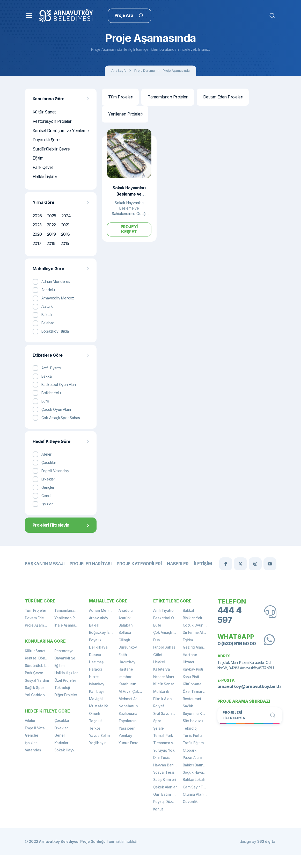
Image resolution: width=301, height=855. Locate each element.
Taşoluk (96, 721)
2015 (65, 243)
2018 (65, 234)
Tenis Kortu (192, 735)
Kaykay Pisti (193, 669)
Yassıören (127, 728)
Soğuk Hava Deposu (197, 772)
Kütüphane (192, 684)
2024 (66, 215)
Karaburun (127, 684)
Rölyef (158, 706)
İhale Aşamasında (69, 625)
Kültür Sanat (44, 111)
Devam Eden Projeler (223, 96)
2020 (37, 234)
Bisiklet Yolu (193, 618)
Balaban (126, 625)
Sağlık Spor (34, 687)
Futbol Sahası (165, 647)
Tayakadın (128, 721)
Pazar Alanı (192, 757)
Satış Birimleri (164, 779)
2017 (37, 243)
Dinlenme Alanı (195, 632)
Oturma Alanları (196, 794)
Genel (59, 735)
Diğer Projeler (65, 695)
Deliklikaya (98, 647)
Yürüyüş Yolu (164, 750)
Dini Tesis (161, 757)
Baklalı (94, 625)
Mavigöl (96, 698)
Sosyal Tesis (164, 772)
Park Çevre (43, 167)
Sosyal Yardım (37, 680)
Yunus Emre (128, 743)
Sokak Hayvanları (69, 750)
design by (258, 841)
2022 (51, 224)
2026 (37, 215)
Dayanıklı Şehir (46, 139)
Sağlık (188, 706)
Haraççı (95, 669)
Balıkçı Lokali (194, 779)
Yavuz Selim (99, 735)
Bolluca (125, 632)
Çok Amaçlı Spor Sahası (168, 632)
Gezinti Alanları (195, 647)
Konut (158, 809)
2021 (65, 224)
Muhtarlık (161, 691)
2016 (51, 243)
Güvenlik (190, 801)
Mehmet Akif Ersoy (133, 698)
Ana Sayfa (118, 71)
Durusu (95, 654)
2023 (37, 224)
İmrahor (125, 676)
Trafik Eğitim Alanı (197, 743)
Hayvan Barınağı (167, 765)
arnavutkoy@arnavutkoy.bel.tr (249, 686)
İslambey (96, 684)
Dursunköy (128, 647)
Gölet (158, 654)
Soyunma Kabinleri (197, 713)
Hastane (126, 669)
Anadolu (126, 610)
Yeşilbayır (97, 743)
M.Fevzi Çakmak (132, 691)
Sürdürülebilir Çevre (51, 149)
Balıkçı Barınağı (196, 765)
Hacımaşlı (97, 662)
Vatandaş (33, 750)
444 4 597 (229, 615)
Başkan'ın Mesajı (44, 563)
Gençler (31, 735)
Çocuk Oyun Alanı (197, 625)
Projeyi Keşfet (129, 229)
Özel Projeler (65, 680)
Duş (156, 640)
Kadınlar (61, 743)
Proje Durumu (144, 71)
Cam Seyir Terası (197, 787)
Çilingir (124, 640)
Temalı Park (163, 735)
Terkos (95, 728)
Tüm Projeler (120, 96)
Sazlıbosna (128, 713)
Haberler (174, 563)
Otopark (189, 750)
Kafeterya (161, 669)
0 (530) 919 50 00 (236, 643)
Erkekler (61, 728)
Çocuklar (61, 720)
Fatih (123, 654)
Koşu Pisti (191, 676)
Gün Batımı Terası (168, 794)
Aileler (30, 720)
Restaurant (192, 698)
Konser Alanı (163, 676)
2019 (51, 234)
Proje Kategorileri (137, 563)
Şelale (158, 728)
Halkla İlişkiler (45, 176)
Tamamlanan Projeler (168, 96)
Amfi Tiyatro (163, 610)
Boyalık (95, 640)
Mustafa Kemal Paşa (104, 706)
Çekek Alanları (165, 787)
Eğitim (38, 158)
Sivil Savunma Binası (168, 713)
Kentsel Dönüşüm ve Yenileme (61, 130)
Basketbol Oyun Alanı (168, 618)
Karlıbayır (97, 691)
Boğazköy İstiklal (103, 632)
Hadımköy (127, 662)
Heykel (159, 662)
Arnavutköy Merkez (104, 618)
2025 (51, 215)
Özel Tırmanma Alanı (197, 691)
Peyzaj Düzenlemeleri (168, 801)
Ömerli (94, 713)
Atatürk (125, 618)
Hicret (94, 676)
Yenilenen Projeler (125, 114)
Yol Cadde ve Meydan (39, 695)
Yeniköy (125, 735)
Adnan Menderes (103, 610)
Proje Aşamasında (176, 71)
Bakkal (188, 610)
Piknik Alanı (163, 698)
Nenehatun (128, 706)
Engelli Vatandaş (39, 728)
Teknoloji (62, 687)
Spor (157, 721)
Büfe (157, 625)
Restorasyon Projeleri (52, 121)
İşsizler (31, 743)
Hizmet (188, 662)
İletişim (199, 563)
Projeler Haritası (89, 563)
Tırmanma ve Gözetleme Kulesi (168, 743)
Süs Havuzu (193, 721)
